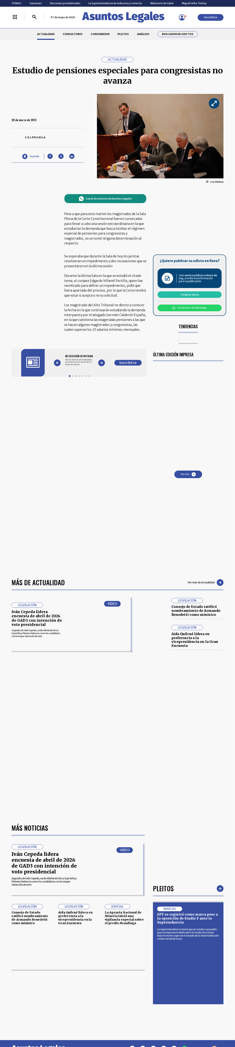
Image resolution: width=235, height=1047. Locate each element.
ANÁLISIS (143, 34)
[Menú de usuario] (181, 17)
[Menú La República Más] (15, 17)
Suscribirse (210, 17)
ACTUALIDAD (46, 34)
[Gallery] (79, 360)
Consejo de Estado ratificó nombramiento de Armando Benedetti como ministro (195, 610)
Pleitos (163, 888)
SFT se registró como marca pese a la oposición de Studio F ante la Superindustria (187, 918)
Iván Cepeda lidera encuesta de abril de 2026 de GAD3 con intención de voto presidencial (37, 618)
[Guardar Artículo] (31, 156)
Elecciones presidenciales (65, 3)
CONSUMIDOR (100, 34)
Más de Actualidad (38, 582)
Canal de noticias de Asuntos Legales (105, 198)
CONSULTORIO (72, 34)
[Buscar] (34, 17)
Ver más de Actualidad (205, 582)
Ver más (188, 474)
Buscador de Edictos (177, 34)
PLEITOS (123, 34)
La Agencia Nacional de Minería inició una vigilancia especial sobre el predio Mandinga (124, 918)
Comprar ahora (189, 294)
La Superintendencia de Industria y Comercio (115, 3)
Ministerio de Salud (162, 3)
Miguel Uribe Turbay (194, 3)
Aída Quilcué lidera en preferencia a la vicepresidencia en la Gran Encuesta (194, 640)
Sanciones (36, 3)
